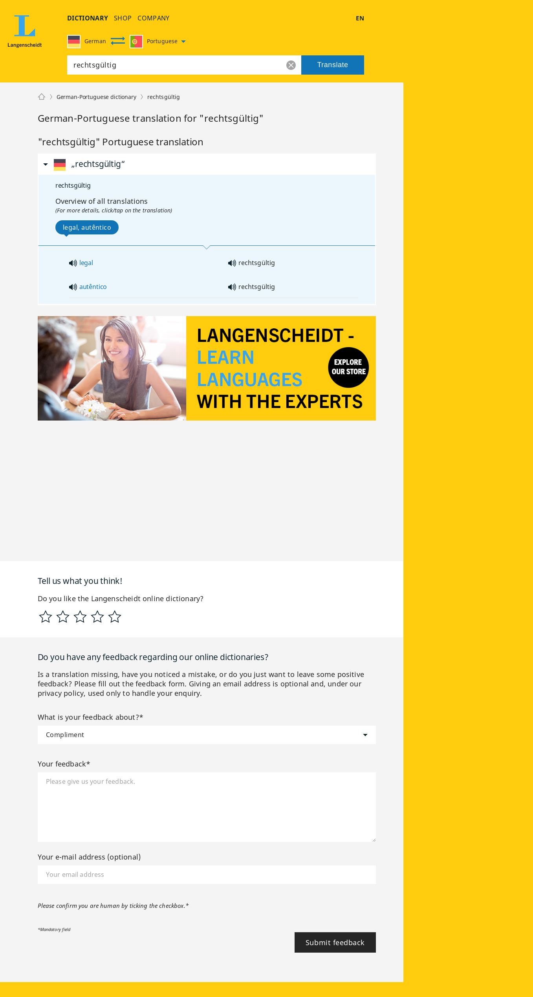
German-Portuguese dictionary (96, 97)
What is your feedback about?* (90, 717)
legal (86, 262)
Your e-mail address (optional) (89, 857)
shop (123, 18)
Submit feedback (335, 942)
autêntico (93, 286)
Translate (332, 65)
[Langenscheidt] (42, 97)
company (153, 18)
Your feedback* (64, 763)
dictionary (87, 18)
